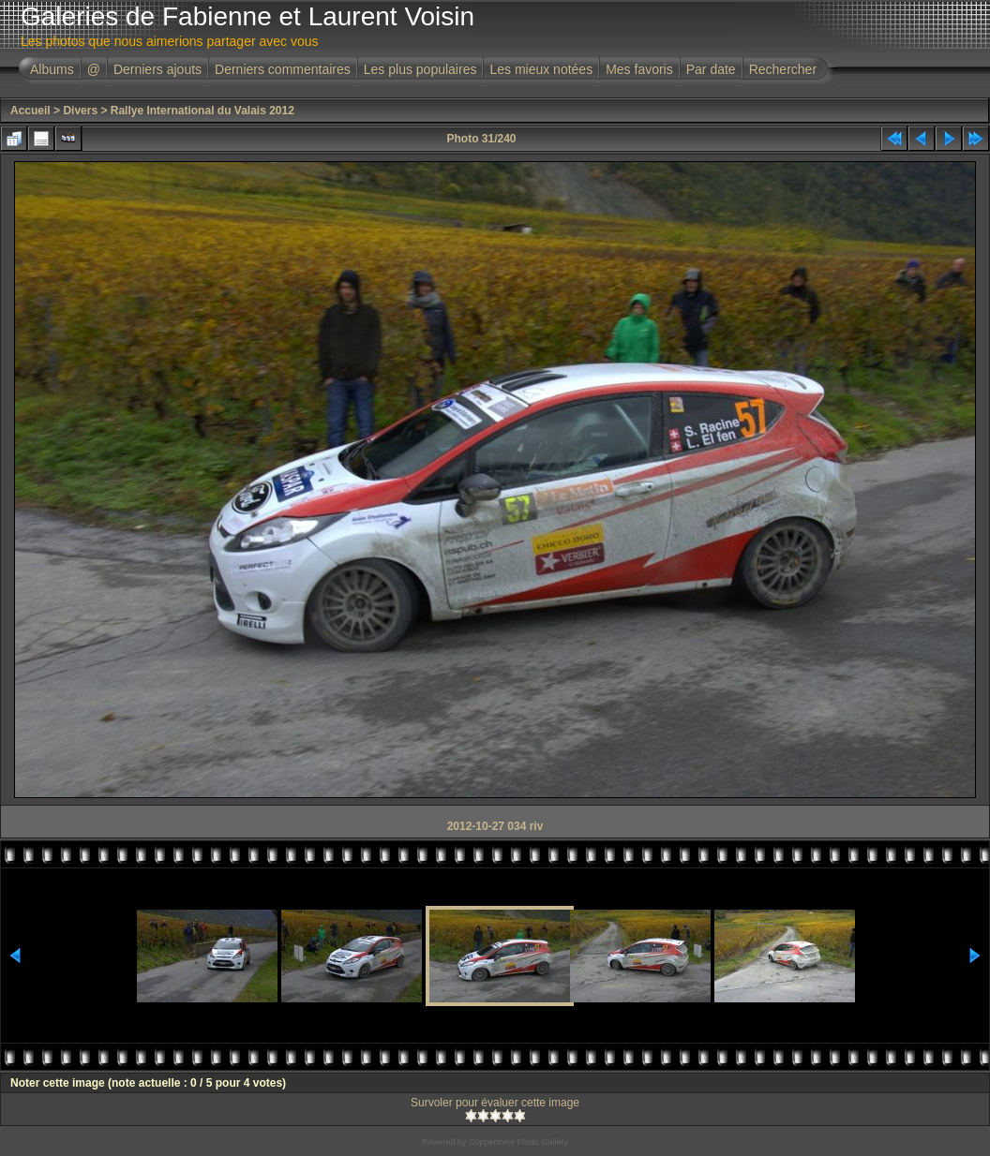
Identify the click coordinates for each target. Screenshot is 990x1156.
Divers (80, 110)
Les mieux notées (540, 69)
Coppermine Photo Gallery (518, 1142)
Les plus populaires (420, 69)
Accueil (30, 110)
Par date (711, 69)
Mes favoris (639, 69)
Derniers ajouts (157, 69)
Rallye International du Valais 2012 (202, 110)
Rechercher (783, 69)
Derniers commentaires (283, 69)
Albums (52, 69)
